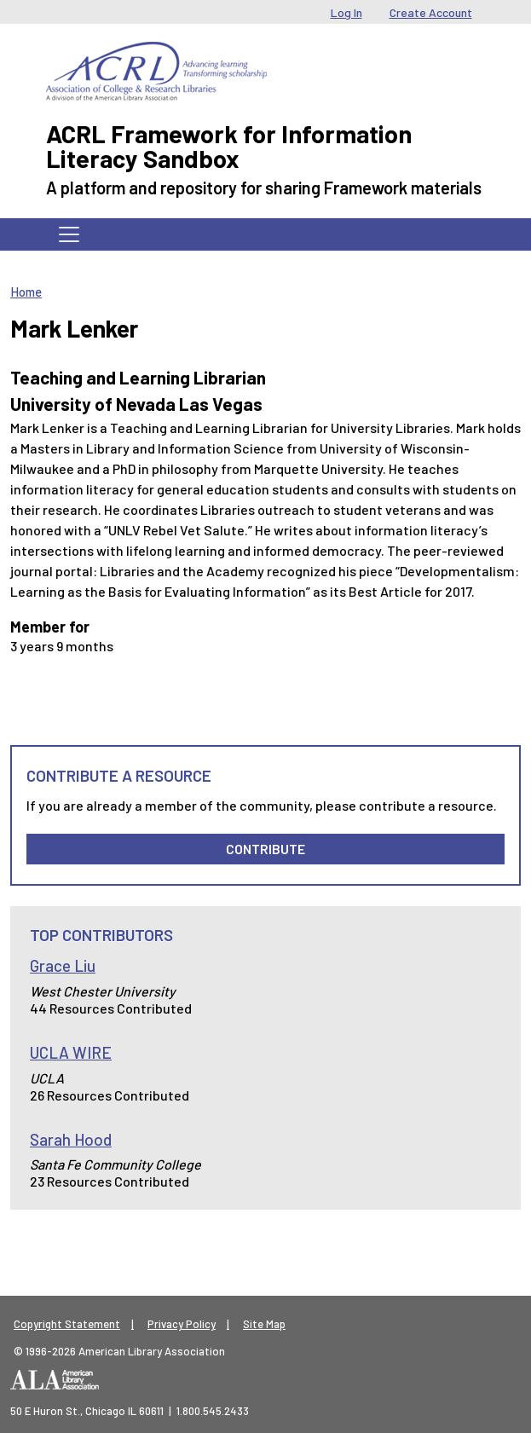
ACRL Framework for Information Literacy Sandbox (229, 145)
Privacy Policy (181, 1324)
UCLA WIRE (71, 1052)
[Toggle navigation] (69, 234)
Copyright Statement (67, 1324)
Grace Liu (62, 965)
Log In (346, 12)
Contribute (265, 849)
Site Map (264, 1324)
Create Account (431, 12)
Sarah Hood (71, 1139)
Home (26, 291)
